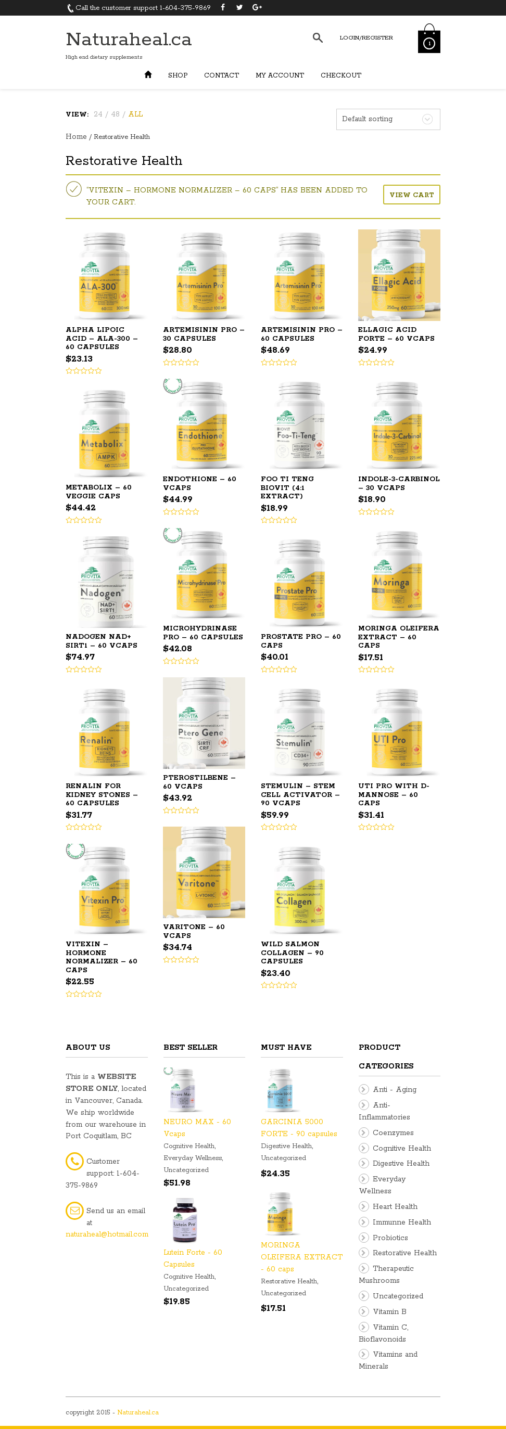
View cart (411, 195)
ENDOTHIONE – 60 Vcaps (199, 484)
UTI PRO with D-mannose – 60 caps (393, 795)
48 (115, 114)
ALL (135, 114)
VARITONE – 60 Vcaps (194, 932)
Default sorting (367, 119)
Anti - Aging (394, 1090)
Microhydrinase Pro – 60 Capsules (203, 633)
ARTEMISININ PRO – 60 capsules (302, 334)
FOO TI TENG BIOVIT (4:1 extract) (287, 488)
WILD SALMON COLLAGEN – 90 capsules (292, 953)
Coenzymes (393, 1133)
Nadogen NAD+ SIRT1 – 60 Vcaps (101, 641)
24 (98, 114)
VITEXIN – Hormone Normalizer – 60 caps (101, 957)
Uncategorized (186, 1170)
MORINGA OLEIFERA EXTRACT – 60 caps (398, 637)
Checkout (341, 76)
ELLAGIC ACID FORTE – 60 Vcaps (396, 334)
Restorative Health (289, 1281)
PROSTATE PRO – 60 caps (301, 641)
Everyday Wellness (192, 1158)
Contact (221, 76)
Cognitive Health (188, 1146)
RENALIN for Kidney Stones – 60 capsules (102, 795)
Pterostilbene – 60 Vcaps (199, 782)
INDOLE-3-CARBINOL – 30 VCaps (399, 484)
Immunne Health (402, 1222)
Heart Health (395, 1207)
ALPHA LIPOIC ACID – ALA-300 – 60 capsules (102, 339)
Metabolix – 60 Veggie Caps (99, 492)
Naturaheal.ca (129, 40)
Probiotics (390, 1238)
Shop (177, 76)
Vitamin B (390, 1312)
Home (76, 136)
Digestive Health (286, 1146)
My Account (280, 76)
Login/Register (366, 38)
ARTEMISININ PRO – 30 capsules (204, 334)
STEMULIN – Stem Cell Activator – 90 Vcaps (300, 795)
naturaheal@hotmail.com (107, 1234)
